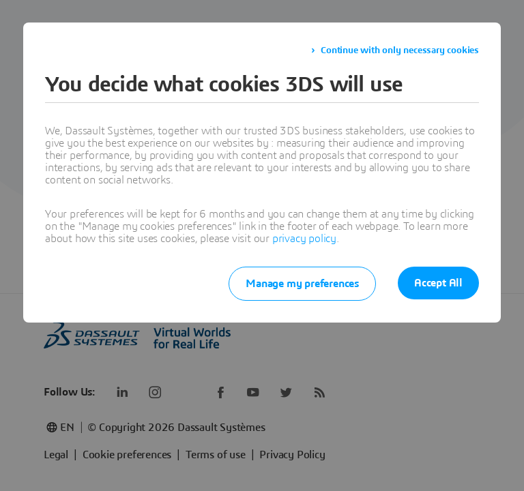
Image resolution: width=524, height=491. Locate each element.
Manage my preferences (302, 283)
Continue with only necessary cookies (400, 50)
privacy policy (304, 238)
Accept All (438, 283)
